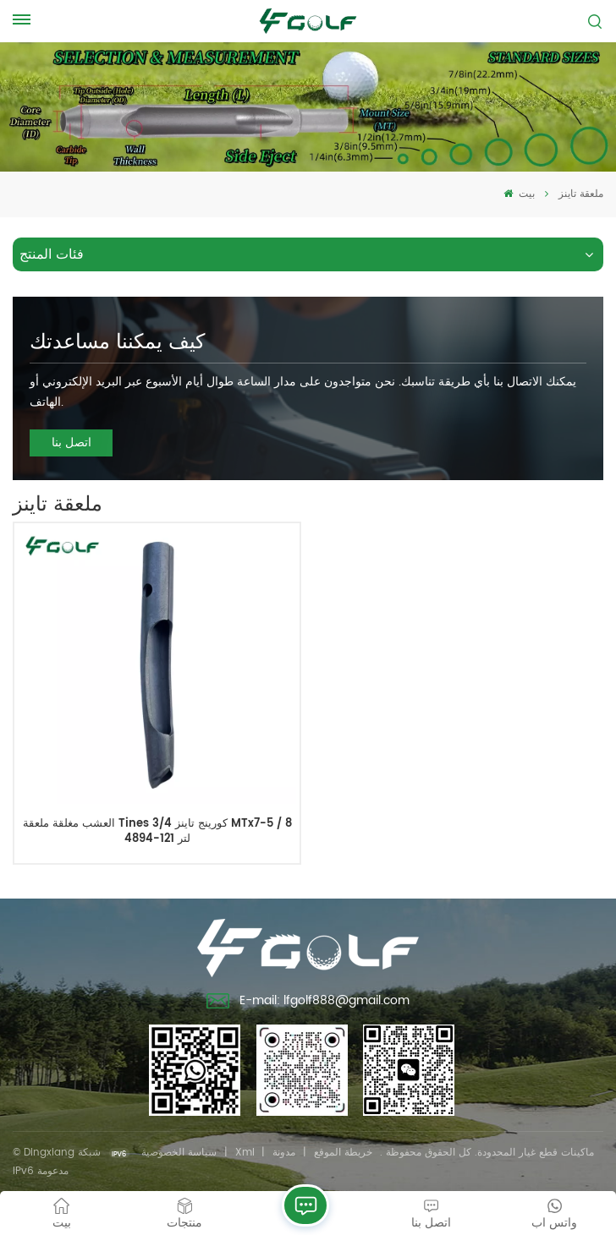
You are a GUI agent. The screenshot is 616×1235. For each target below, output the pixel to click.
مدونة (283, 1153)
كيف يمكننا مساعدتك (117, 342)
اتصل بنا (71, 442)
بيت (519, 194)
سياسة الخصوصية (179, 1153)
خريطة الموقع (343, 1153)
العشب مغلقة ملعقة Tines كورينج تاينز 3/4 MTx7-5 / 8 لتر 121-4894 (157, 831)
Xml (245, 1153)
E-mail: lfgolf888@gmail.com (308, 1002)
